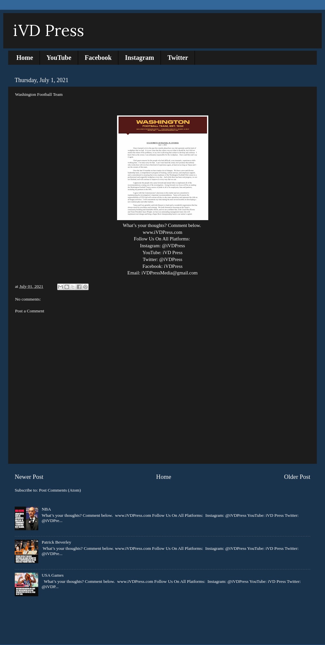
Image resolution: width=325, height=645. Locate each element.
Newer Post (29, 476)
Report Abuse (30, 615)
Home (24, 57)
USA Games (52, 575)
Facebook (98, 57)
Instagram (139, 57)
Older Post (297, 476)
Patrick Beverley (56, 542)
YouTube (58, 57)
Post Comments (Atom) (60, 490)
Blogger (204, 632)
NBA (46, 509)
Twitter (177, 57)
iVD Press (48, 30)
